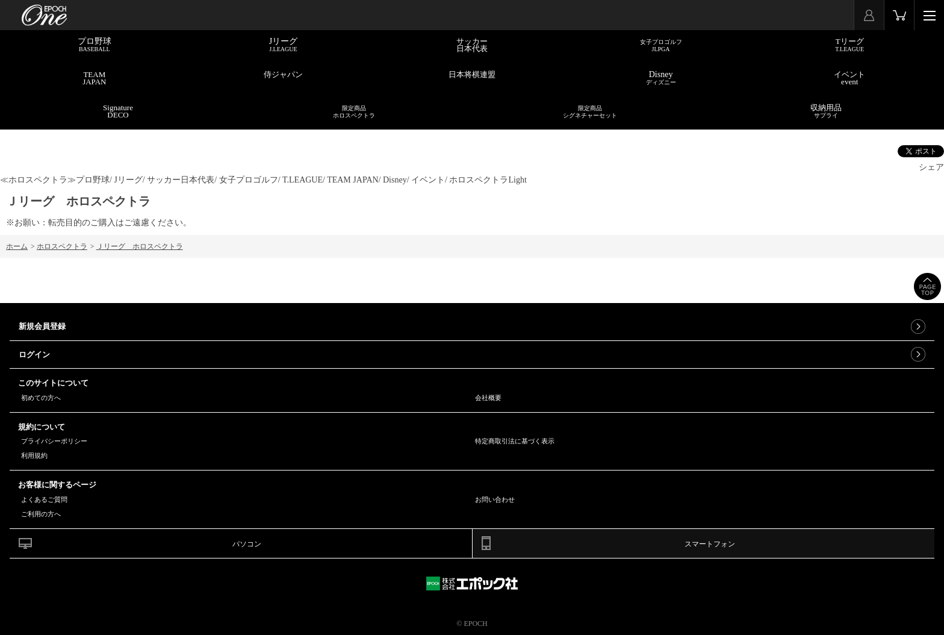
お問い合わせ (495, 499)
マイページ (869, 15)
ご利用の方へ (41, 514)
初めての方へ (41, 397)
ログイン (34, 354)
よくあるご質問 (44, 499)
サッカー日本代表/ (182, 179)
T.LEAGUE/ (303, 179)
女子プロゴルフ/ (250, 179)
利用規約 (34, 455)
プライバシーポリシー (54, 441)
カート (899, 15)
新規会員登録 (42, 326)
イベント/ (429, 179)
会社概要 (488, 397)
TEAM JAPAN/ (353, 179)
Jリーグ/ (129, 179)
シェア (931, 167)
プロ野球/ (94, 179)
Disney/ (396, 179)
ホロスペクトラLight (487, 179)
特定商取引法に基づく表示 (514, 441)
